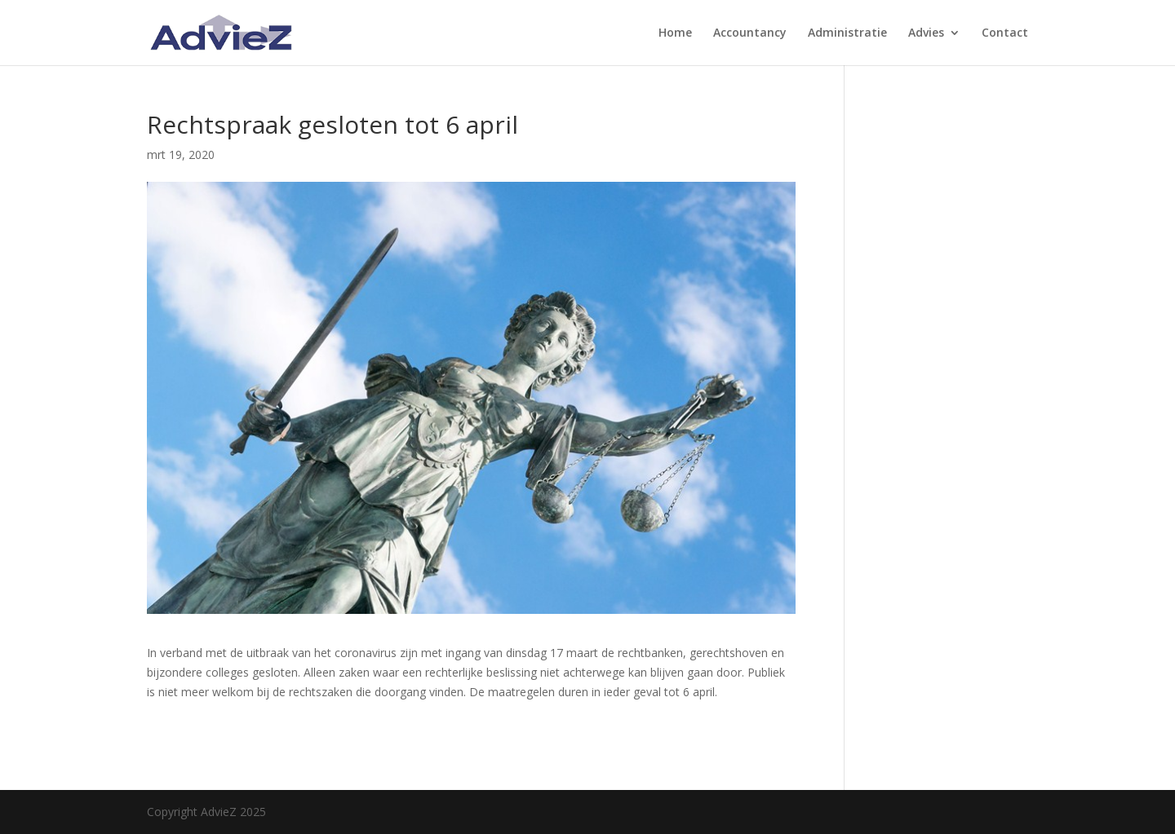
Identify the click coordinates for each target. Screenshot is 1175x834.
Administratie (847, 33)
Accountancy (750, 33)
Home (675, 33)
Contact (1005, 33)
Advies (926, 33)
